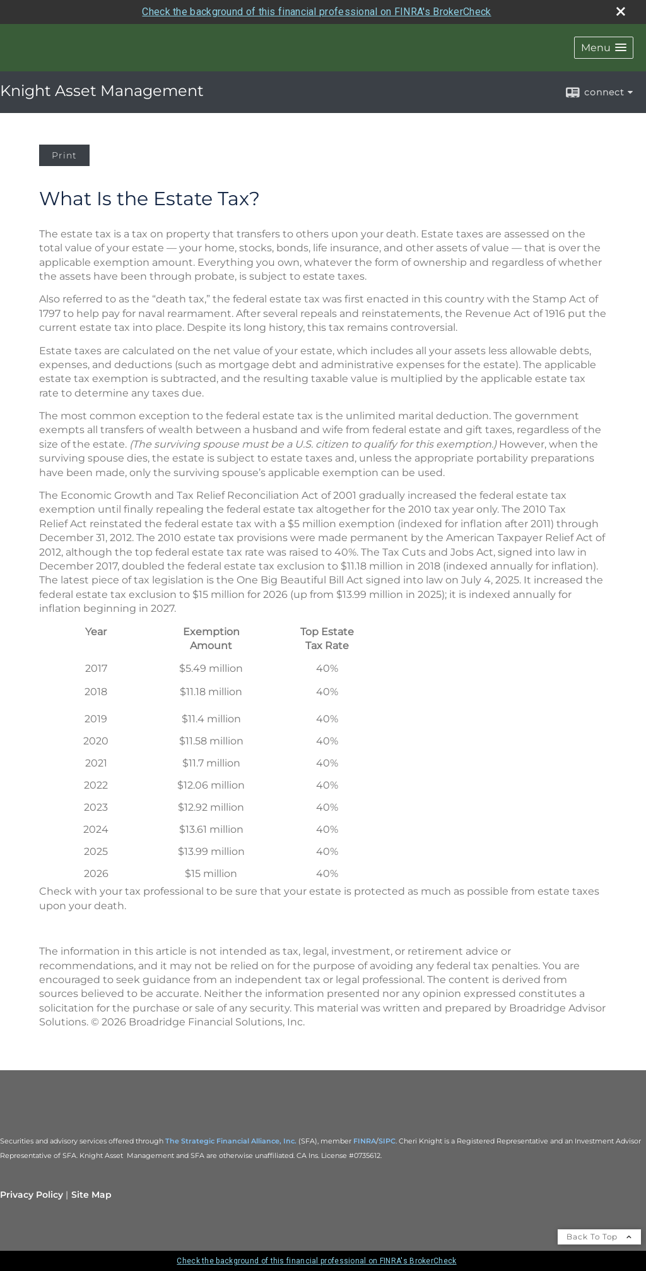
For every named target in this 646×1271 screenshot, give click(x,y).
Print (64, 155)
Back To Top (599, 1236)
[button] (603, 48)
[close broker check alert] (621, 11)
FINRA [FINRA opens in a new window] (364, 1141)
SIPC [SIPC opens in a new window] (387, 1141)
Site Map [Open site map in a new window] (91, 1194)
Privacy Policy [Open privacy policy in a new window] (31, 1194)
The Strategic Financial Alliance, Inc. (231, 1141)
